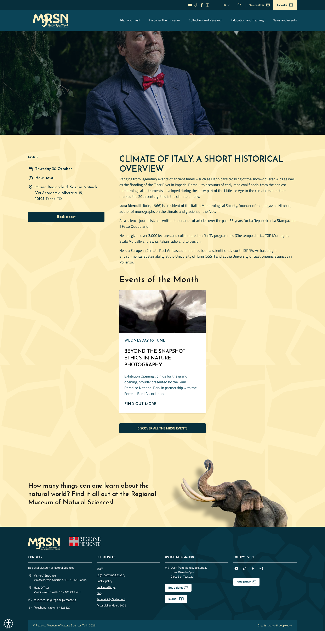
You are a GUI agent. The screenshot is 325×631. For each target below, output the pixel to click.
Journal (176, 599)
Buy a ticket (178, 587)
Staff (100, 568)
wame (271, 625)
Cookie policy (104, 581)
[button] (8, 623)
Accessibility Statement (111, 599)
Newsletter (259, 4)
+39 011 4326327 (59, 607)
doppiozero (285, 625)
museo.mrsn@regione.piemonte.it (55, 600)
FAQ (99, 593)
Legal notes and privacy (111, 575)
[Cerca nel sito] (239, 5)
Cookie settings (106, 587)
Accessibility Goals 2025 (111, 605)
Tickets (285, 4)
